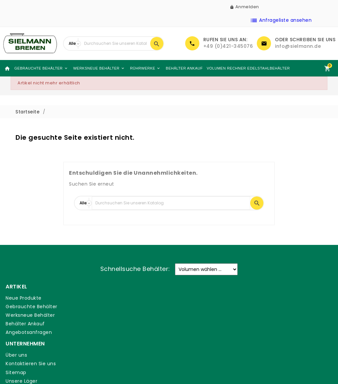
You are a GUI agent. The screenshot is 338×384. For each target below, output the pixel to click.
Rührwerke (140, 68)
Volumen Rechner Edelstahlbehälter (240, 68)
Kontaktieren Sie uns (114, 306)
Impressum (188, 329)
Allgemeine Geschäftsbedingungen (203, 318)
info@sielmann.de (298, 46)
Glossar (183, 346)
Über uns (100, 298)
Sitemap (99, 315)
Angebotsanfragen (28, 332)
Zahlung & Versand (197, 298)
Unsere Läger (105, 323)
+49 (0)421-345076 (228, 46)
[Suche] (115, 43)
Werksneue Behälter (94, 68)
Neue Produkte (23, 298)
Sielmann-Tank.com (114, 332)
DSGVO (182, 337)
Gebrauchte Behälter (38, 68)
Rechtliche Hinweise (198, 306)
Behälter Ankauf (178, 68)
